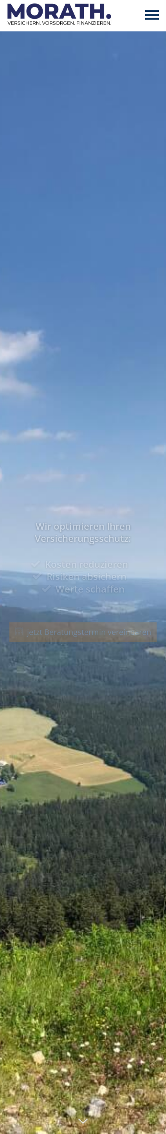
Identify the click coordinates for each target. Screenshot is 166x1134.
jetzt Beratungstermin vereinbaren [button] (83, 632)
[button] (83, 1125)
